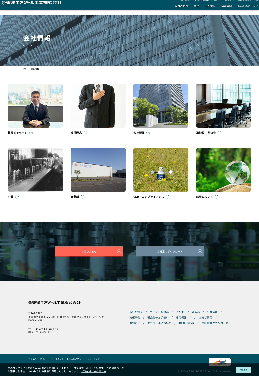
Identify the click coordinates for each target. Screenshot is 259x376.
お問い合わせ (239, 5)
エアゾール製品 (159, 312)
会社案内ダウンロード (170, 251)
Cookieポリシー (76, 359)
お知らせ (135, 323)
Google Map (35, 320)
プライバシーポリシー (38, 359)
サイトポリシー (59, 359)
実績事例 (218, 11)
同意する (241, 369)
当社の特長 (171, 11)
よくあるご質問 (195, 5)
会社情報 (201, 11)
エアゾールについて (217, 5)
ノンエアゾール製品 (188, 312)
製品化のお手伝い (242, 11)
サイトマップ (94, 359)
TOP (25, 69)
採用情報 (178, 5)
